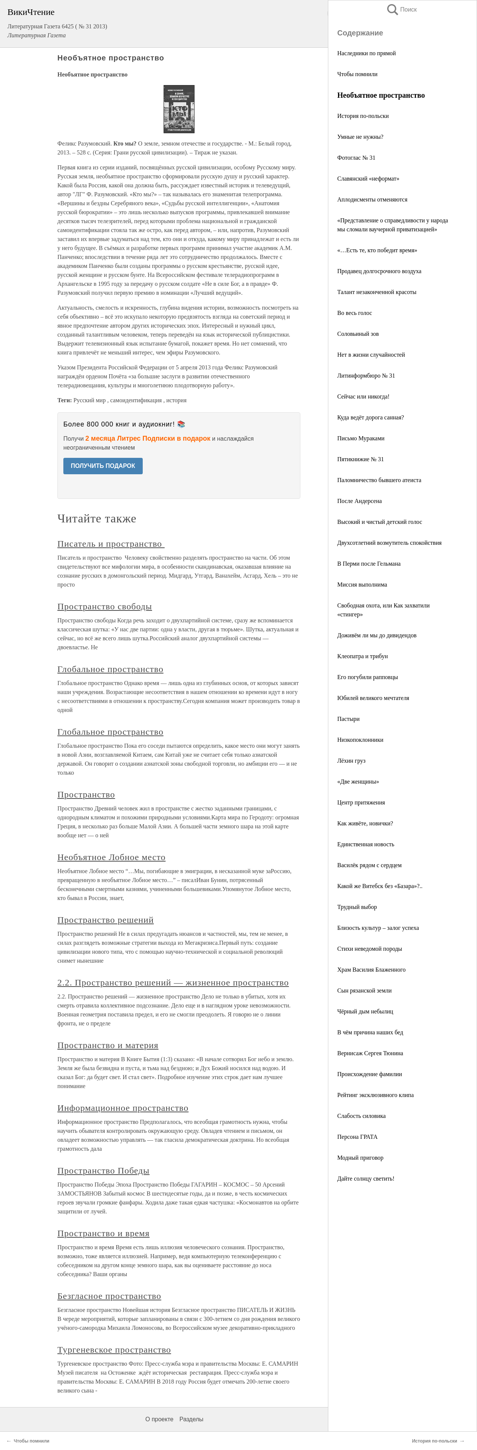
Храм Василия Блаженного (371, 969)
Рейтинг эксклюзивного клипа (375, 1095)
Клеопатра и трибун (362, 656)
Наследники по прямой (366, 53)
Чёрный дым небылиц (365, 1011)
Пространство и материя (107, 1045)
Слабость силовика (361, 1116)
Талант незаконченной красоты (376, 292)
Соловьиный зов (358, 334)
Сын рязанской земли (364, 990)
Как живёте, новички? (365, 823)
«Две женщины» (358, 781)
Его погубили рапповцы (367, 677)
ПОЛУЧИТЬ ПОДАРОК (103, 466)
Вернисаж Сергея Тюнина (370, 1053)
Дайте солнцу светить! (366, 1178)
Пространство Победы (103, 1170)
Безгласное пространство (109, 1296)
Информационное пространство (123, 1108)
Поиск (401, 9)
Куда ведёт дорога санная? (370, 417)
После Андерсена (359, 501)
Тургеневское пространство (114, 1349)
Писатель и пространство (111, 544)
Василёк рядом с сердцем (369, 865)
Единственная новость (365, 844)
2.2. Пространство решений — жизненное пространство (173, 982)
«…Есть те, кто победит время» (377, 250)
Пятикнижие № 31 (360, 459)
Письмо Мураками (361, 438)
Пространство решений (105, 920)
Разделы (191, 1419)
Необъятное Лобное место (111, 857)
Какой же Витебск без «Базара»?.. (380, 886)
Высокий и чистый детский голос (379, 522)
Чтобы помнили (357, 74)
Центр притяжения (361, 802)
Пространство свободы (104, 606)
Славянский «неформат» (368, 178)
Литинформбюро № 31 (366, 375)
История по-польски (363, 116)
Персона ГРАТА (357, 1137)
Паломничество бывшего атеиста (379, 480)
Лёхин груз (351, 760)
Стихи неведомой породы (369, 949)
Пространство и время (103, 1233)
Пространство (86, 794)
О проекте (159, 1419)
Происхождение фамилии (369, 1074)
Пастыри (348, 719)
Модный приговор (360, 1157)
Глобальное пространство (110, 669)
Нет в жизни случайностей (371, 354)
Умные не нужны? (360, 137)
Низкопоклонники (360, 740)
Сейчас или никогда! (363, 396)
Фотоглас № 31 (356, 157)
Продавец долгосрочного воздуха (379, 271)
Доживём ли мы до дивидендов (377, 635)
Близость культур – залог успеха (378, 928)
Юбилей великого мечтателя (373, 698)
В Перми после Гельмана (369, 563)
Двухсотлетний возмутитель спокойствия (389, 543)
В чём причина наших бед (370, 1032)
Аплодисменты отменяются (372, 199)
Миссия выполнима (362, 584)
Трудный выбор (357, 907)
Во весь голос (354, 313)
